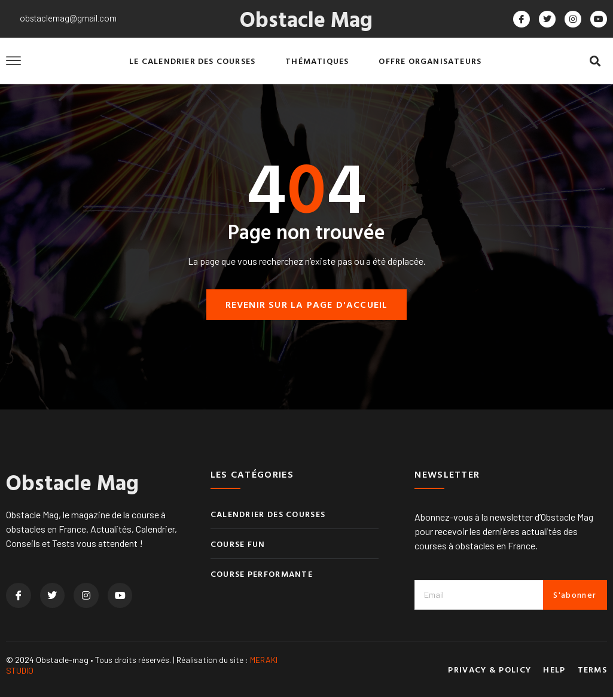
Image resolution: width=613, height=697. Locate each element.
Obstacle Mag (306, 18)
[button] (595, 61)
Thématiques (317, 60)
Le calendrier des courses (192, 60)
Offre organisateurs (430, 60)
